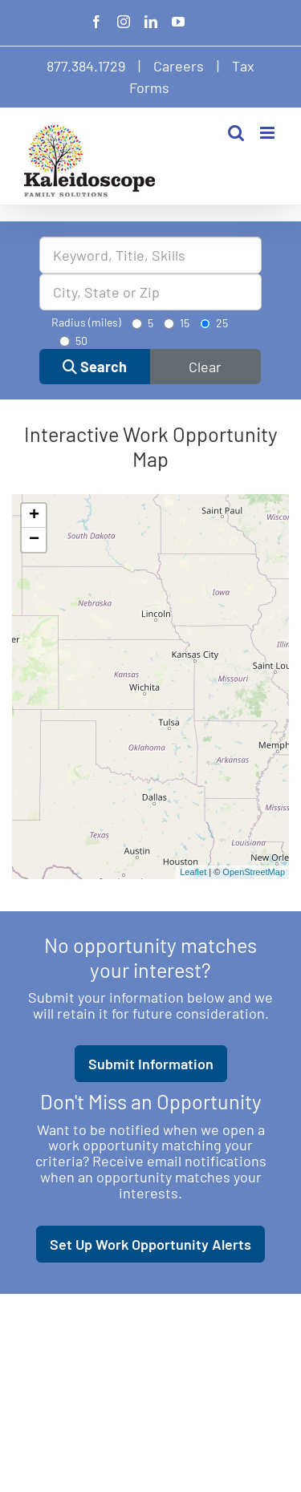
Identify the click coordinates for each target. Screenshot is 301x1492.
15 (176, 323)
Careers (178, 66)
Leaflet (193, 872)
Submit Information (151, 1063)
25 (214, 323)
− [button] (34, 540)
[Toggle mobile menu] (268, 132)
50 (73, 340)
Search (95, 366)
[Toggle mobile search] (236, 132)
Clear (205, 366)
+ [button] (34, 516)
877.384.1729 (86, 66)
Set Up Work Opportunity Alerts (150, 1244)
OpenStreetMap (253, 872)
